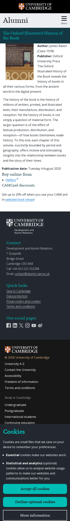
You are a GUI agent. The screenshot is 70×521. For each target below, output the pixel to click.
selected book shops (19, 199)
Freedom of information (21, 382)
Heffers (11, 180)
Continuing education (20, 423)
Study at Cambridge (18, 398)
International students (20, 417)
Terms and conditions (20, 306)
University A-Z (14, 364)
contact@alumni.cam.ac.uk (32, 274)
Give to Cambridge (18, 291)
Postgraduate (14, 411)
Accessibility (13, 376)
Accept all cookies (35, 489)
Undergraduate (15, 405)
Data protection (16, 296)
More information (35, 515)
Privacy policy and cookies (23, 301)
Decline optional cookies (35, 502)
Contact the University (20, 370)
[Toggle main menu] (64, 20)
